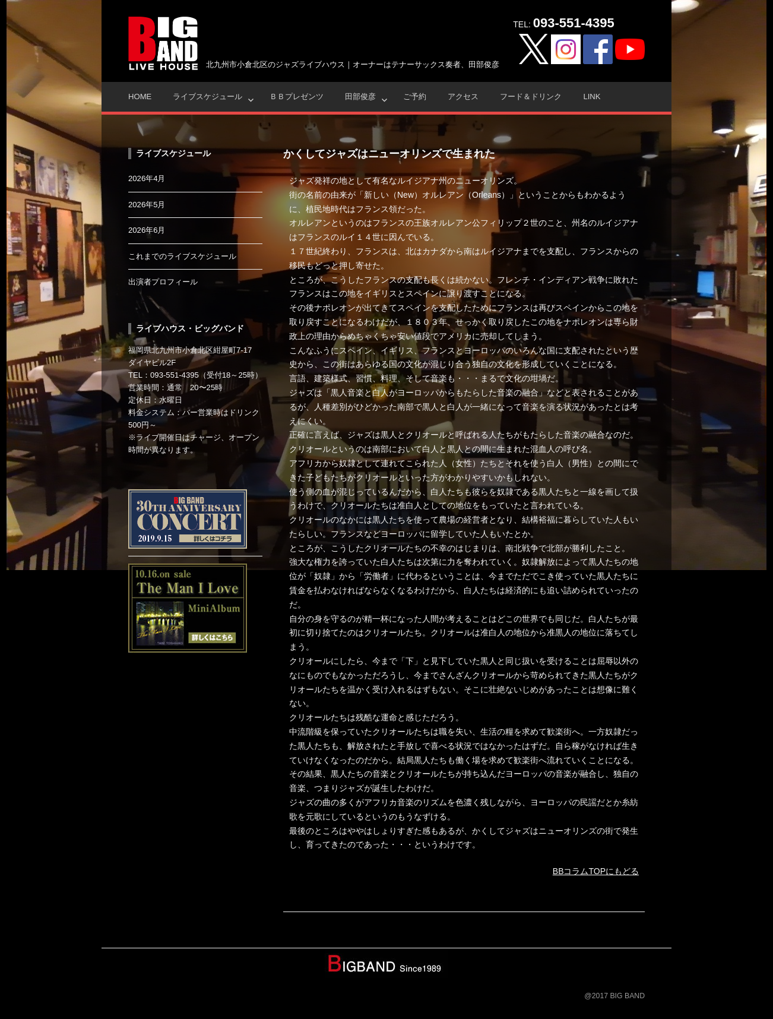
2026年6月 (147, 230)
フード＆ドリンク (531, 96)
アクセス (463, 96)
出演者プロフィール (163, 281)
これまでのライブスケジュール (182, 256)
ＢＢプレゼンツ (297, 96)
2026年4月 (147, 178)
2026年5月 (147, 204)
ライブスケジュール (207, 96)
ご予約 (414, 96)
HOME (139, 96)
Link (591, 96)
